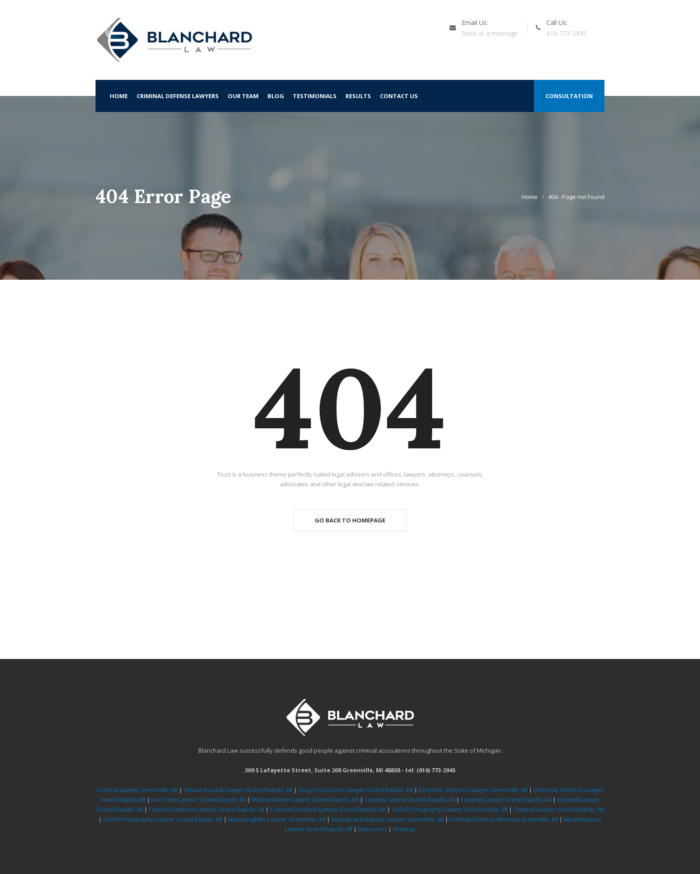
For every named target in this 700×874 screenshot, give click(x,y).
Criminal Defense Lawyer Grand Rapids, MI (206, 809)
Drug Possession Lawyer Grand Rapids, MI (355, 790)
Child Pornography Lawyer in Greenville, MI (450, 809)
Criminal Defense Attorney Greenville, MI (503, 819)
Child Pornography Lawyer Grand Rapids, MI (163, 819)
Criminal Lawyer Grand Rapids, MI (409, 799)
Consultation (569, 96)
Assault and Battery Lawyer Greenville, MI (388, 819)
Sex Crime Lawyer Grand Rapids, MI (198, 799)
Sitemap (404, 829)
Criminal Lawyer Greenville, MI (137, 790)
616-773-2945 (566, 33)
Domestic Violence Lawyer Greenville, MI (473, 790)
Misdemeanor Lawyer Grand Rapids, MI (305, 799)
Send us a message (490, 33)
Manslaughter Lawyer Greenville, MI (277, 819)
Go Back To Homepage (350, 520)
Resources (372, 829)
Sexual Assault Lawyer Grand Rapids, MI (237, 790)
